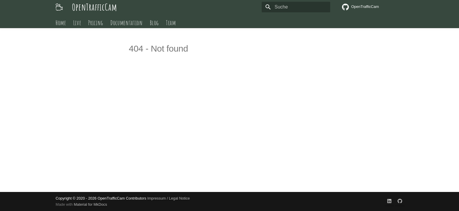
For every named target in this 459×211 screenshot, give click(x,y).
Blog (154, 23)
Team (171, 23)
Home (61, 23)
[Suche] (296, 7)
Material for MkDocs (90, 204)
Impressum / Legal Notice (168, 198)
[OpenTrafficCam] (59, 7)
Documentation (126, 23)
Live (77, 23)
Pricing (95, 23)
